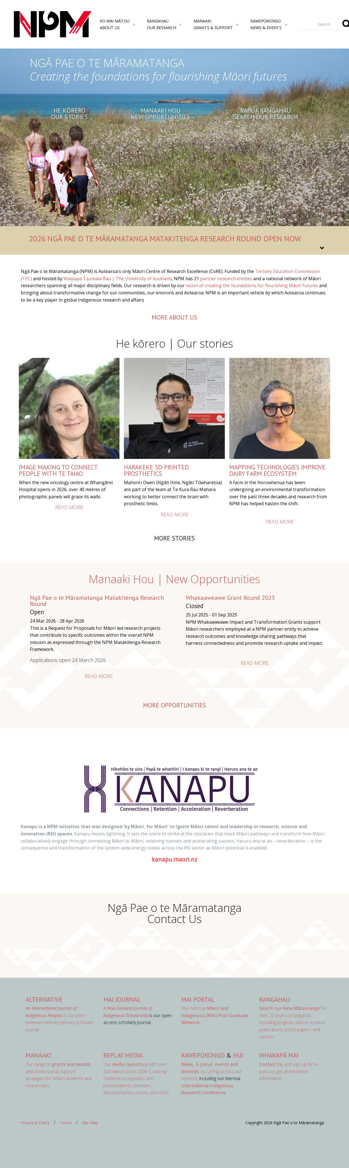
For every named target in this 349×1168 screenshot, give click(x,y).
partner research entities (226, 278)
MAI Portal (198, 999)
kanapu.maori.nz (174, 859)
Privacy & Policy (35, 1122)
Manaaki (38, 1055)
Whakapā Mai (279, 1055)
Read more (69, 507)
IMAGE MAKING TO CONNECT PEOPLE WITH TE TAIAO (58, 470)
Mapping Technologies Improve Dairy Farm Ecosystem (277, 470)
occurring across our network (211, 1071)
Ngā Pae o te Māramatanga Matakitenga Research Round (97, 601)
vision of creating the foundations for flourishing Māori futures (252, 285)
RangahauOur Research (161, 24)
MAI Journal (122, 999)
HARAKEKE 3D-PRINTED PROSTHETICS (156, 470)
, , (197, 1064)
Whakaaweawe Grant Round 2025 (230, 597)
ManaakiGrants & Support (213, 24)
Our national (215, 1015)
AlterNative (44, 999)
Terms (66, 1122)
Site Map (90, 1122)
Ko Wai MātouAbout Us (114, 24)
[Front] (39, 24)
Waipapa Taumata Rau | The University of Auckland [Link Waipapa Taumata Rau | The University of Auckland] (117, 278)
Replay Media (123, 1055)
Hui (238, 1055)
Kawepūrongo (203, 1055)
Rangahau (274, 999)
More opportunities (174, 705)
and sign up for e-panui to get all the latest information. (289, 1071)
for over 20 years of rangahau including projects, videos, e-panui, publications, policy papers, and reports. (293, 1022)
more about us (174, 317)
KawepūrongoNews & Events (266, 24)
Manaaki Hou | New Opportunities (174, 578)
